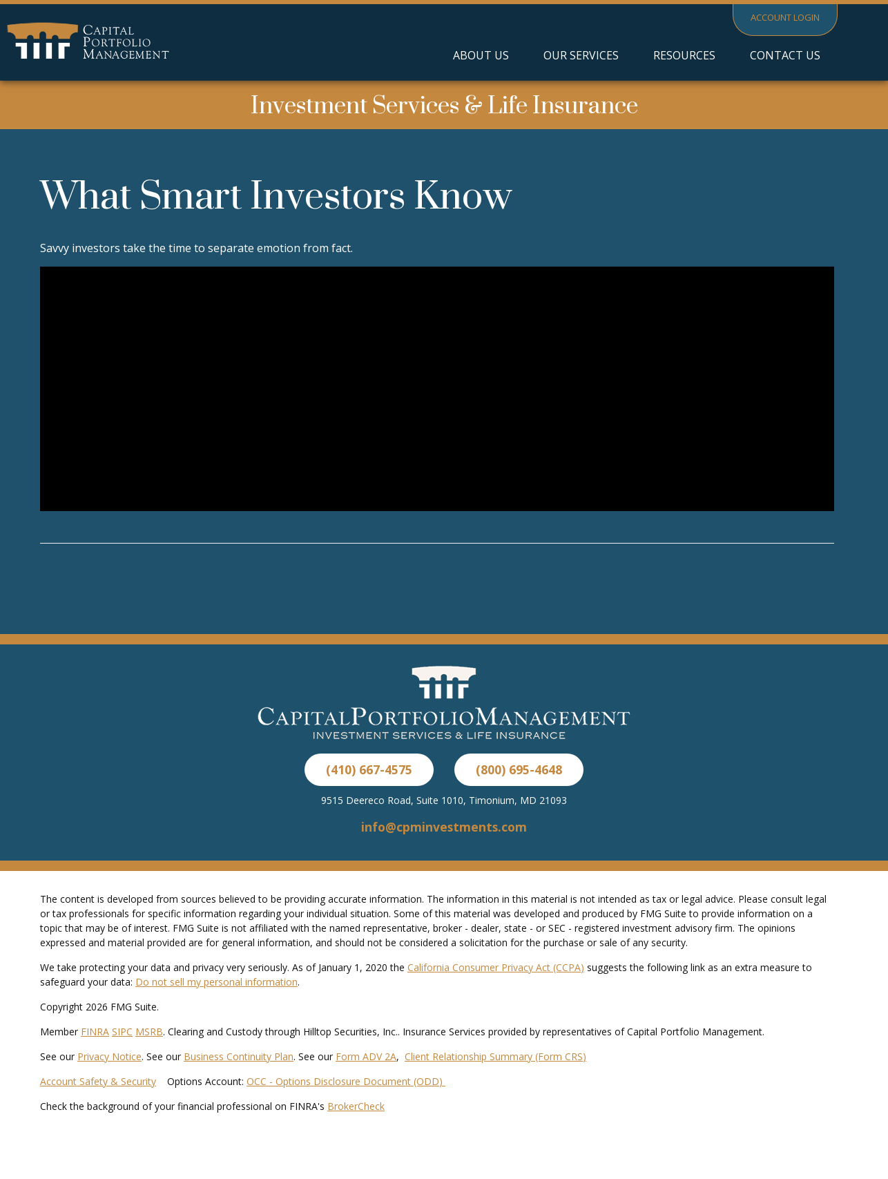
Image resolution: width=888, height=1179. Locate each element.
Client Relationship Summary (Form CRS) (495, 1056)
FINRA (95, 1031)
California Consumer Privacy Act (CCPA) (495, 967)
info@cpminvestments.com (444, 826)
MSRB (149, 1031)
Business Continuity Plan (238, 1056)
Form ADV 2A (366, 1056)
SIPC (122, 1031)
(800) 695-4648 (519, 769)
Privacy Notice (109, 1056)
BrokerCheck (356, 1106)
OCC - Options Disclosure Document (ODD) (346, 1081)
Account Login (785, 17)
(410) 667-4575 (369, 769)
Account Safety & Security (98, 1081)
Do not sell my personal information (216, 981)
